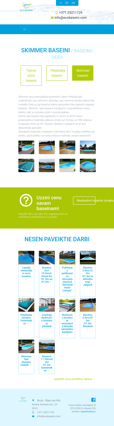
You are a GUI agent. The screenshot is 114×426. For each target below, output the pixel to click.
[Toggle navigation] (24, 29)
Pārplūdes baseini (57, 73)
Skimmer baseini (82, 73)
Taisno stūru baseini (31, 75)
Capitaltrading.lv (88, 411)
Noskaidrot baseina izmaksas (86, 200)
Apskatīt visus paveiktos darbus (75, 379)
